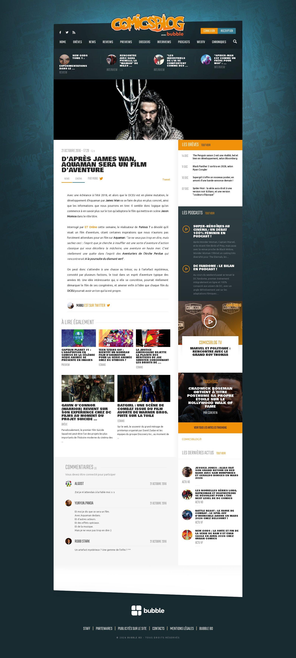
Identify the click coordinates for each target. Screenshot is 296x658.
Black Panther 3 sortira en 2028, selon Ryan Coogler (207, 167)
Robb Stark (82, 546)
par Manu (95, 178)
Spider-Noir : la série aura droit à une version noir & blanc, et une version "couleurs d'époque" (207, 191)
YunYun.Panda (84, 508)
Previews (126, 44)
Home (62, 44)
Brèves (77, 44)
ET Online (91, 227)
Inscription (226, 31)
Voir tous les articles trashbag (210, 427)
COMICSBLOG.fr (192, 439)
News (92, 44)
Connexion (209, 31)
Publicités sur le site (132, 634)
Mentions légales (182, 634)
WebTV (201, 44)
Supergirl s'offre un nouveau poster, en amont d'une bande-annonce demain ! (208, 178)
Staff (86, 634)
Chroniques (219, 44)
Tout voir (205, 145)
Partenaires (104, 634)
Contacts (158, 634)
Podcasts (184, 44)
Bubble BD (206, 634)
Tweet (166, 179)
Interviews (164, 44)
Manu (75, 305)
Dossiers (144, 44)
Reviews (107, 44)
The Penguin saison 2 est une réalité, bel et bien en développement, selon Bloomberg (210, 156)
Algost (79, 489)
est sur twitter (97, 305)
